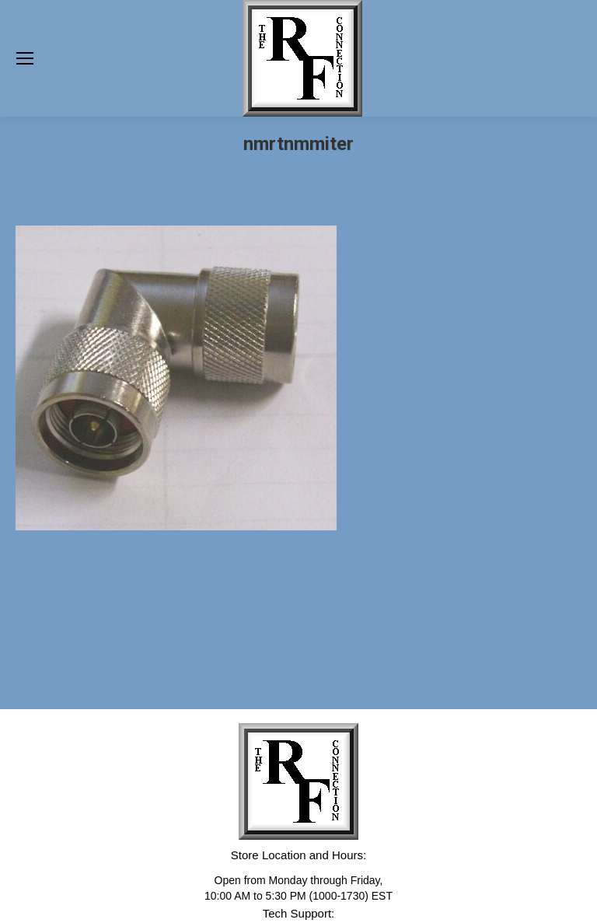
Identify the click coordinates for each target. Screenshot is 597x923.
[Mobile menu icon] (25, 58)
